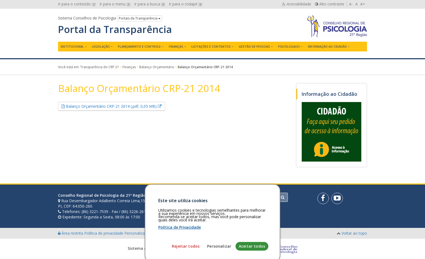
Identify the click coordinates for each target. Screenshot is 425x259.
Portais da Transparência (139, 18)
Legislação (101, 46)
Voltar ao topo (354, 233)
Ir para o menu (114, 3)
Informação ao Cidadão (327, 46)
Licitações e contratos (211, 46)
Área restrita (71, 233)
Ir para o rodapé (185, 3)
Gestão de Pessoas (254, 46)
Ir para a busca (149, 3)
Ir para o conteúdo (77, 3)
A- (351, 3)
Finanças (176, 46)
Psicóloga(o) (289, 46)
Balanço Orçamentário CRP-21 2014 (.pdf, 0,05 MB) (115, 106)
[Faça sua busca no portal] (234, 197)
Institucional (72, 46)
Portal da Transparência (115, 29)
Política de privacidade (104, 233)
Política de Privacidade (179, 251)
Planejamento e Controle (139, 46)
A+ (362, 3)
